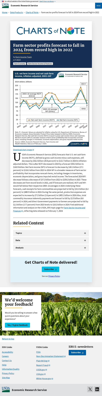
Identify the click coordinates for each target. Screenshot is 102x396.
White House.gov (43, 378)
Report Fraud (42, 365)
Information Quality (10, 369)
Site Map (6, 377)
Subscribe (49, 269)
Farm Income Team (23, 57)
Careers (5, 356)
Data (18, 240)
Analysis (19, 247)
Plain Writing (41, 360)
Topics (19, 233)
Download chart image (22, 149)
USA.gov (40, 374)
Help (4, 365)
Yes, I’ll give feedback (17, 325)
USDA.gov (40, 369)
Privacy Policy (54, 276)
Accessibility (7, 352)
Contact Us (7, 360)
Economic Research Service (24, 5)
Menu (99, 6)
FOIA (38, 352)
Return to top (8, 338)
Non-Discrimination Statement (50, 356)
